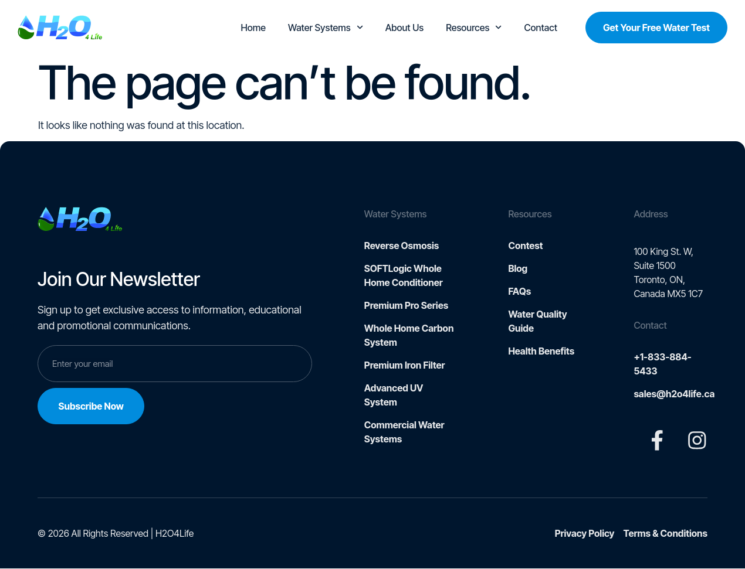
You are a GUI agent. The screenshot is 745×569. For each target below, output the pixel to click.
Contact (540, 27)
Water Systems (325, 27)
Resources (474, 27)
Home (253, 27)
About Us (404, 27)
